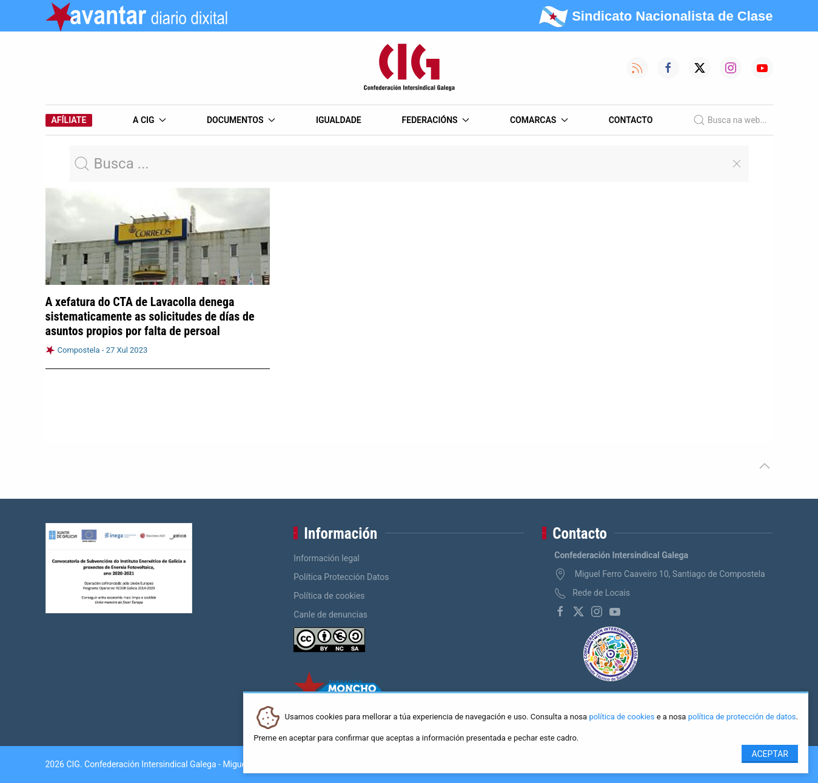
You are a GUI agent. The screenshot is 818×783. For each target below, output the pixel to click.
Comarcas (539, 120)
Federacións (436, 120)
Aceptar (769, 754)
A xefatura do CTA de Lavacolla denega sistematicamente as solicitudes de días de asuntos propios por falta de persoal (150, 316)
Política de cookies (328, 596)
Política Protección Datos (341, 577)
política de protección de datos (742, 717)
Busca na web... (729, 120)
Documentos (241, 120)
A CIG (149, 120)
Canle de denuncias (330, 614)
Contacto (631, 120)
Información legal (326, 558)
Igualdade (338, 120)
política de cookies (621, 717)
